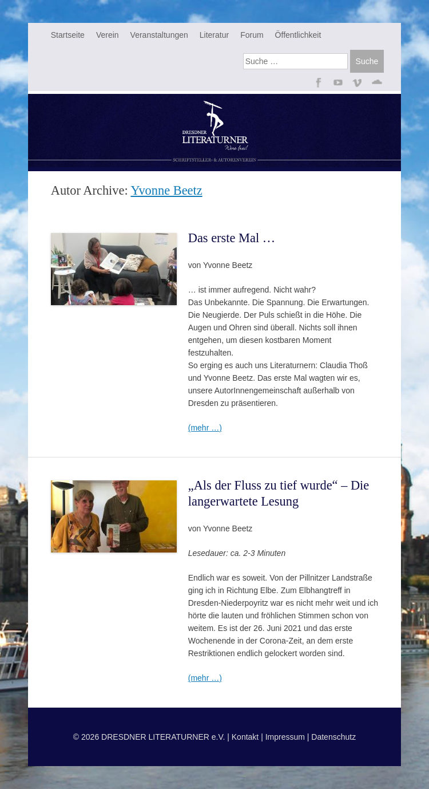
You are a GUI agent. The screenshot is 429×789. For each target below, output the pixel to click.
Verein (107, 35)
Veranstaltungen (159, 35)
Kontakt (245, 736)
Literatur (214, 35)
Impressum (285, 736)
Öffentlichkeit (298, 35)
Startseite (68, 35)
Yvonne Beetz (166, 190)
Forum (251, 35)
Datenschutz (333, 736)
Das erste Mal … (231, 238)
